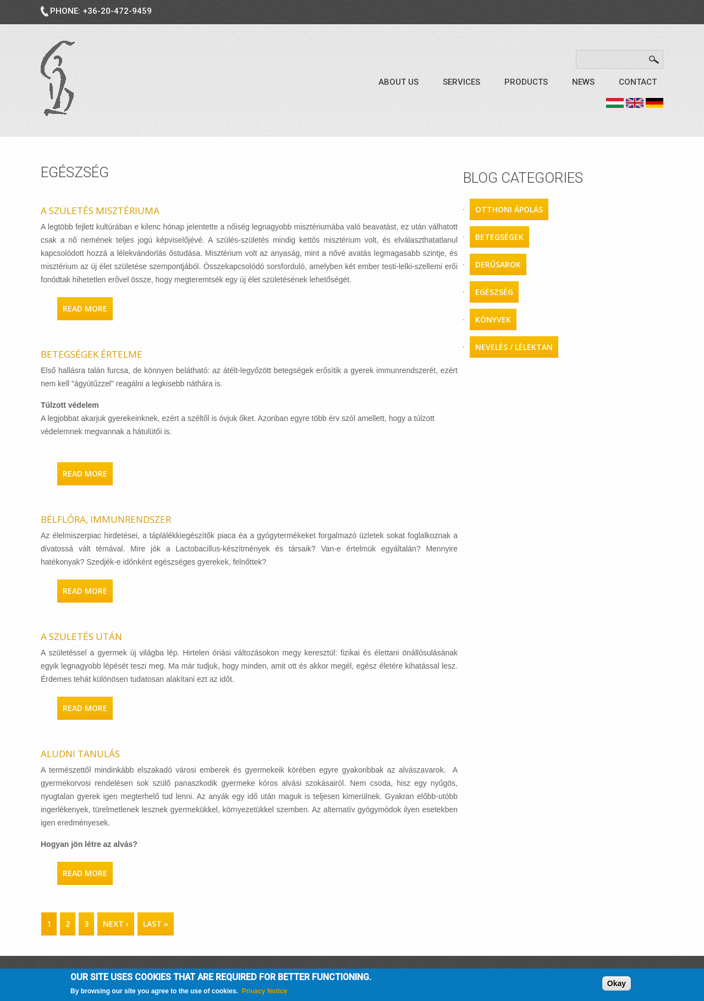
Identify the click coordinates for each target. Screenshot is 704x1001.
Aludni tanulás (80, 753)
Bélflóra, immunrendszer (106, 519)
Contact (638, 82)
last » (155, 923)
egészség (494, 292)
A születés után (81, 636)
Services (461, 82)
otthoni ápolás (509, 209)
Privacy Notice (264, 991)
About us (398, 82)
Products (526, 82)
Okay (616, 984)
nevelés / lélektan (514, 347)
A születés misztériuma (100, 210)
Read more (88, 308)
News (583, 82)
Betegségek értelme (91, 354)
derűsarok (498, 264)
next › (116, 923)
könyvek (493, 319)
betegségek (499, 237)
